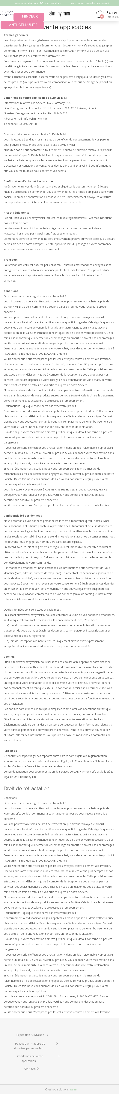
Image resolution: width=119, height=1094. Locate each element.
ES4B (73, 1089)
